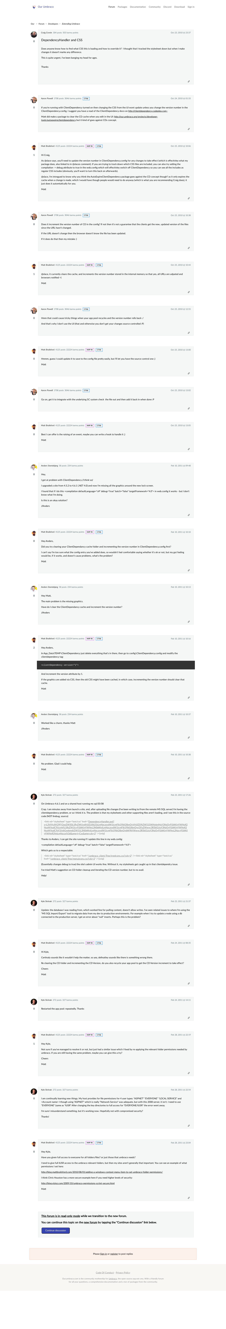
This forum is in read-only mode (62, 1253)
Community (155, 9)
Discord (167, 9)
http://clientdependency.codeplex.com (149, 113)
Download (179, 9)
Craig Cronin (46, 33)
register (114, 1292)
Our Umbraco (46, 8)
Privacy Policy (123, 1311)
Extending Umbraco (71, 24)
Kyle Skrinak (46, 820)
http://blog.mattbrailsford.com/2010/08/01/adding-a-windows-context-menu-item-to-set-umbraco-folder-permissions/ (103, 1207)
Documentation (138, 9)
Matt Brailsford (47, 149)
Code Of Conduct (105, 1311)
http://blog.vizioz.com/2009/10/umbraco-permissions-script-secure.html (79, 1219)
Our (32, 24)
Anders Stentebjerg (49, 481)
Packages (122, 9)
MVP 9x (90, 149)
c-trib (86, 100)
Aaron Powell (47, 100)
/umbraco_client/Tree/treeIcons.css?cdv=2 (111, 881)
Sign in (191, 9)
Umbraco (113, 1317)
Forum (111, 9)
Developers (53, 24)
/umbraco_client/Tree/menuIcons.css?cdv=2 (73, 884)
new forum (91, 1259)
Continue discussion (57, 1267)
